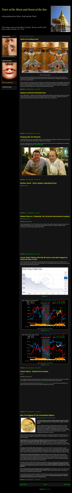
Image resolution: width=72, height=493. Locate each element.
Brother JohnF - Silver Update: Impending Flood (38, 183)
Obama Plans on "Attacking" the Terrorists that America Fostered (44, 216)
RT (23, 374)
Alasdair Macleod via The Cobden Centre (46, 417)
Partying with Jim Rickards (30, 137)
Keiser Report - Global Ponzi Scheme (34, 371)
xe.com (47, 296)
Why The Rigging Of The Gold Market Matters (37, 415)
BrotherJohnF (25, 185)
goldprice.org (47, 330)
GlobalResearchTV (27, 218)
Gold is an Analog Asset (29, 39)
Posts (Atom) (48, 489)
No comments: (37, 89)
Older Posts (67, 484)
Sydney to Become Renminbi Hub (33, 93)
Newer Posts (23, 484)
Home (45, 484)
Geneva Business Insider (48, 383)
